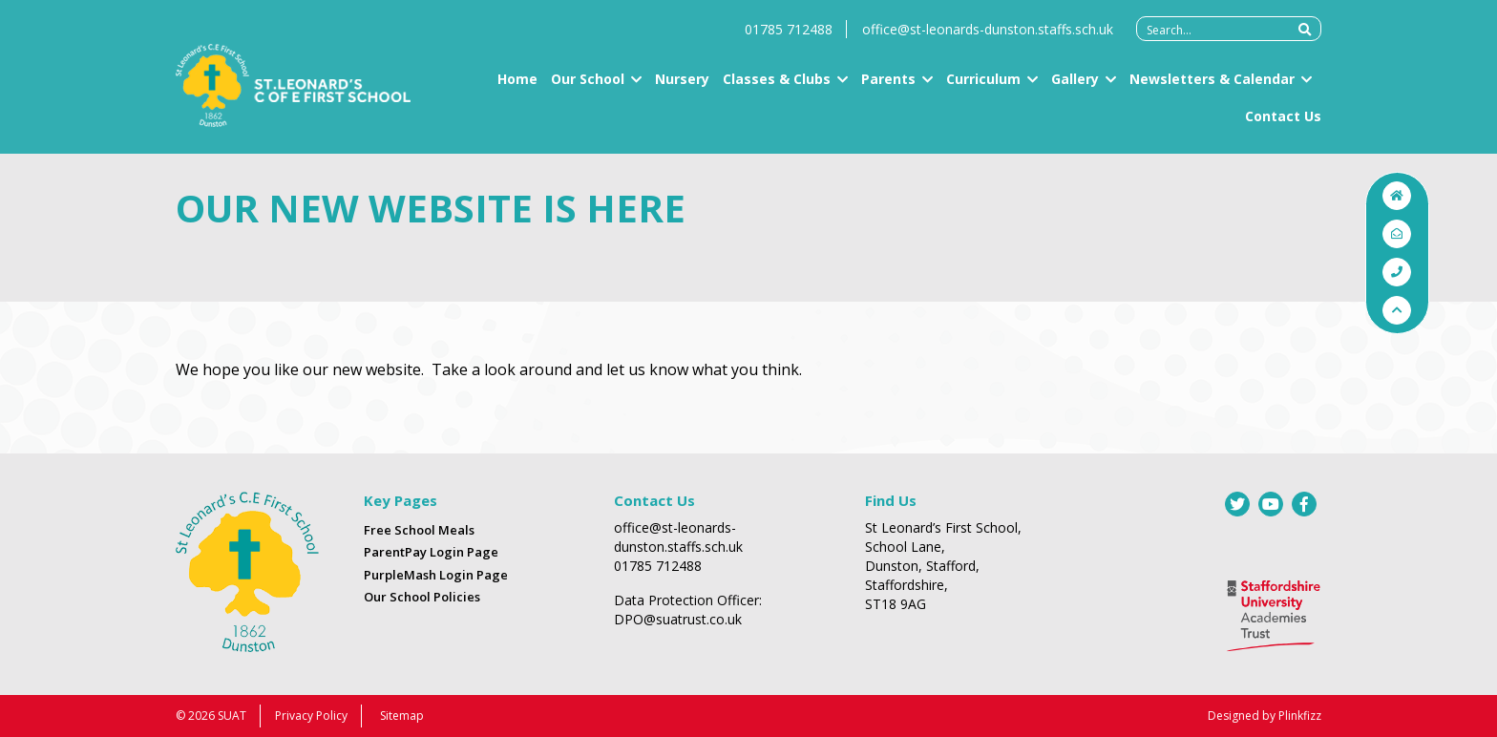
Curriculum (983, 86)
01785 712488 (789, 37)
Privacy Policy (311, 715)
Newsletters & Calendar (1212, 86)
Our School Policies (422, 596)
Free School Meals (419, 529)
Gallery (1075, 86)
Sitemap (402, 715)
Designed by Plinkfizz (1264, 715)
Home (517, 86)
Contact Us (1283, 124)
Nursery (682, 86)
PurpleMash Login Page (436, 574)
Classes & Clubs (777, 86)
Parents (888, 86)
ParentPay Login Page (431, 551)
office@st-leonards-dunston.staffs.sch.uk (987, 37)
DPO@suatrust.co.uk (678, 619)
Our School (587, 86)
